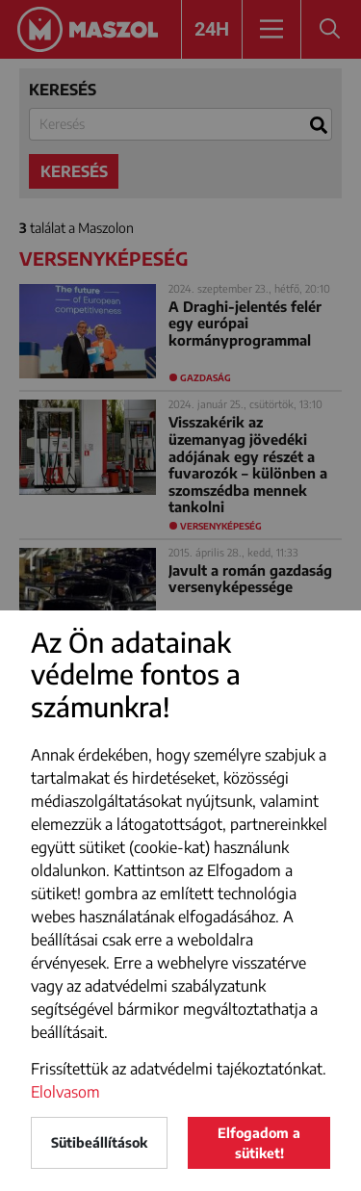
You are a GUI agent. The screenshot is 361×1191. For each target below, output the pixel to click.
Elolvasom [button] (65, 1091)
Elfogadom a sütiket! (259, 1143)
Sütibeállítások (99, 1142)
